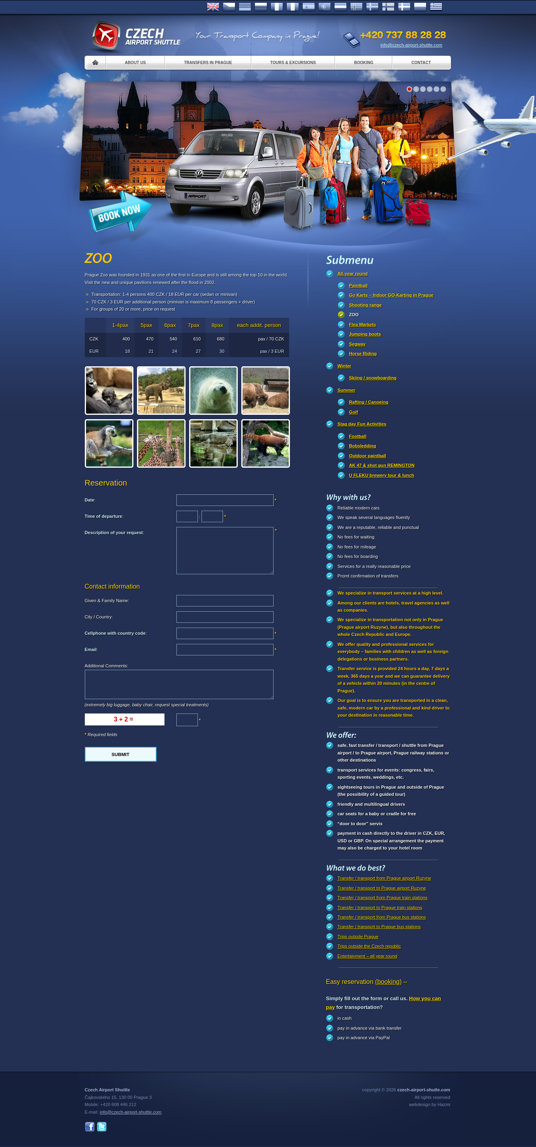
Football (358, 436)
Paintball (358, 285)
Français (276, 7)
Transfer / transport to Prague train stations (380, 907)
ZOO (354, 314)
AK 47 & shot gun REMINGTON (382, 465)
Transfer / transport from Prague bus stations (382, 917)
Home (95, 62)
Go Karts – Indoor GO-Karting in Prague (391, 295)
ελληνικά (436, 7)
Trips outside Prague (358, 936)
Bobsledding (362, 445)
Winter (345, 366)
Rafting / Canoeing (369, 402)
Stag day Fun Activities (362, 424)
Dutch (340, 7)
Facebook (90, 1127)
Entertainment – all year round (367, 956)
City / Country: (99, 616)
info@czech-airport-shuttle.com (411, 45)
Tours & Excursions (293, 62)
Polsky (420, 7)
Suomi (388, 7)
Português (324, 7)
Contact (421, 62)
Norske (356, 7)
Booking (363, 62)
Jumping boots (365, 334)
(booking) (388, 981)
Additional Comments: (106, 665)
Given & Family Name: (107, 600)
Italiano (292, 7)
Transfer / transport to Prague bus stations (379, 926)
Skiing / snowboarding (373, 377)
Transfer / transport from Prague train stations (383, 897)
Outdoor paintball (367, 455)
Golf (353, 412)
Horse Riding (363, 353)
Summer (347, 390)
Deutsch (245, 7)
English (213, 7)
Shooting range (365, 305)
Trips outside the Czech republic (369, 946)
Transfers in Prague (208, 62)
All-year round (353, 273)
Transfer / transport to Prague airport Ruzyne (382, 888)
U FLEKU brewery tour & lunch (381, 475)
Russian (260, 7)
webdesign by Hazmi (429, 1104)
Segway (357, 344)
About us (135, 62)
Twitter (102, 1127)
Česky (229, 7)
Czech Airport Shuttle (136, 36)
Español (308, 7)
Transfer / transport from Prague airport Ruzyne (384, 878)
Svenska (372, 7)
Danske (404, 7)
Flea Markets (362, 324)
